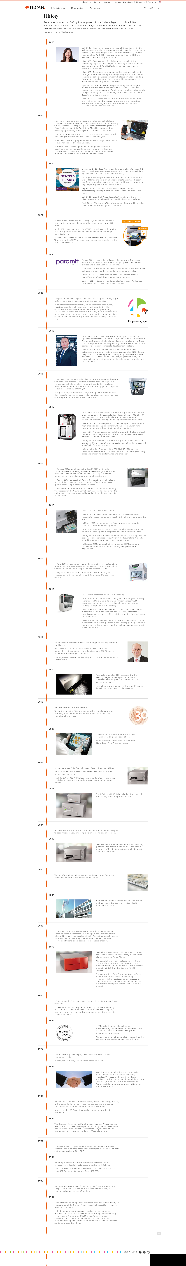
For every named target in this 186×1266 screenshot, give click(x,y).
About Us (86, 2)
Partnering (152, 2)
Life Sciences (128, 2)
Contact (117, 2)
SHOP (152, 8)
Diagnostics (140, 2)
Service (108, 2)
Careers (98, 2)
